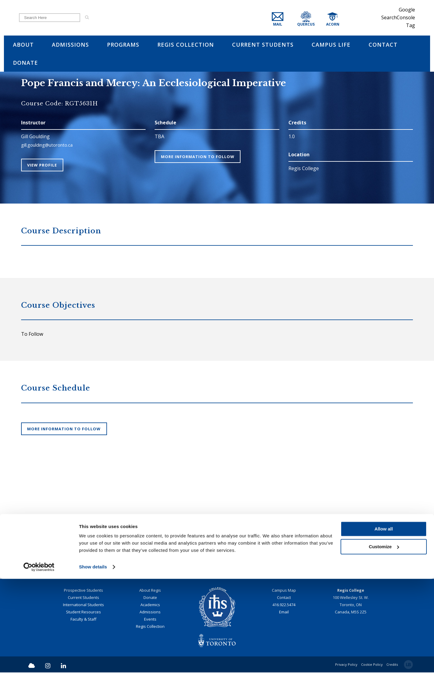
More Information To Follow (199, 156)
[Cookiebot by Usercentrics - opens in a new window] (39, 661)
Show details (93, 661)
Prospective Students (83, 591)
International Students (83, 605)
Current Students (83, 598)
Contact (284, 598)
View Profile (43, 165)
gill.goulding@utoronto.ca (50, 145)
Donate (150, 598)
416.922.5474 (283, 605)
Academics (150, 605)
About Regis (150, 591)
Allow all (384, 623)
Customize (384, 640)
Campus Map (284, 591)
